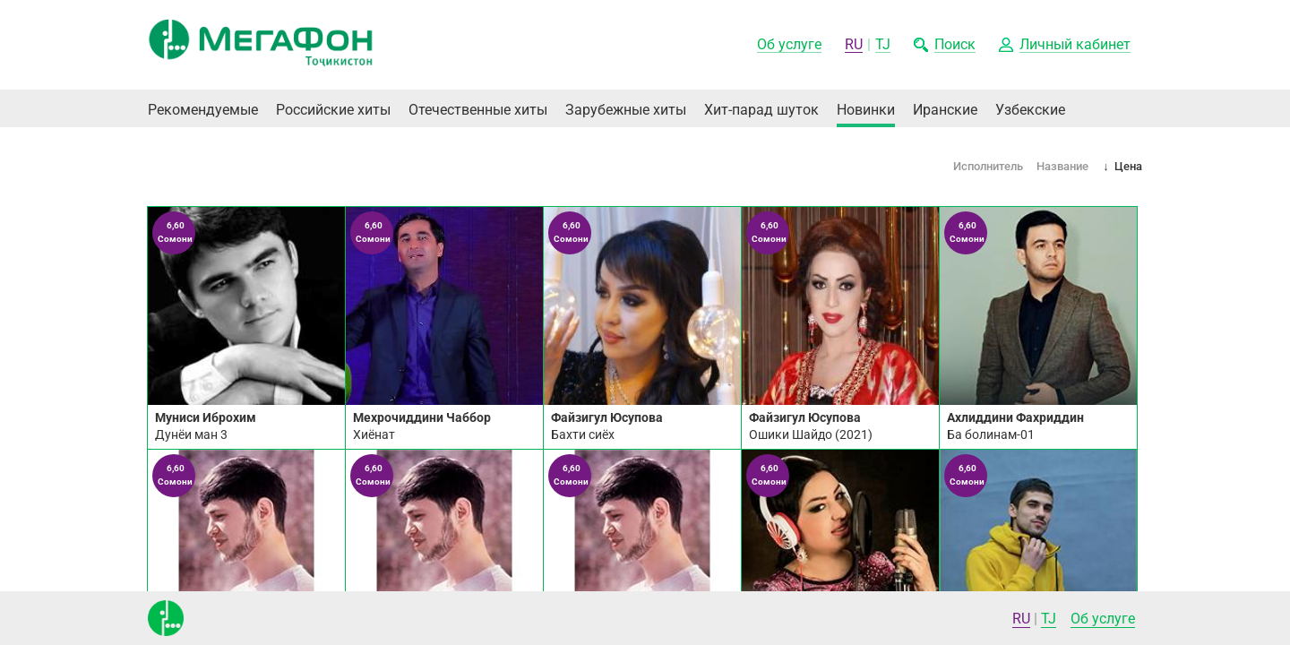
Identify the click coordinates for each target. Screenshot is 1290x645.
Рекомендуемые (203, 109)
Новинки (866, 109)
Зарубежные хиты (625, 109)
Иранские (945, 109)
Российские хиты (333, 109)
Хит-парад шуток (761, 109)
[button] (1065, 45)
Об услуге (1103, 618)
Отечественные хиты (477, 109)
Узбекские (1030, 109)
